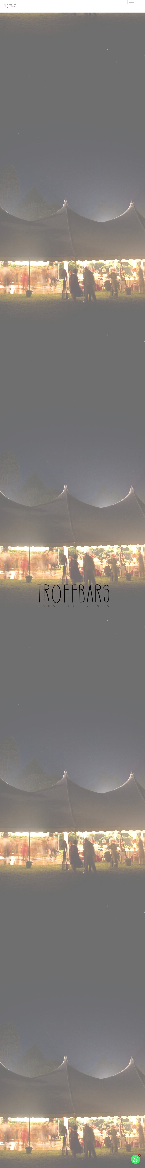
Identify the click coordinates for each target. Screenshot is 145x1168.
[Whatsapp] (135, 1159)
